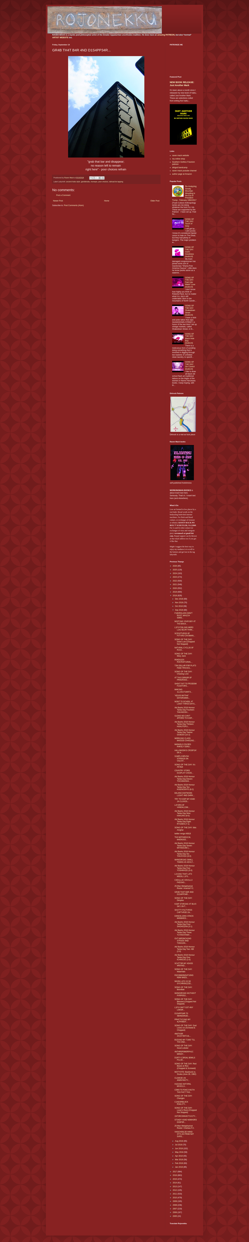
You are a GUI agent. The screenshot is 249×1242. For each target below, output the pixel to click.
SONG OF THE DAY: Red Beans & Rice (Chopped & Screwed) (185, 1066)
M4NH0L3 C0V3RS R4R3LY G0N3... (183, 745)
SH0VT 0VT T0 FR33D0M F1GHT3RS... (186, 685)
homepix (94, 182)
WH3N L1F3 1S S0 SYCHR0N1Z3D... (183, 982)
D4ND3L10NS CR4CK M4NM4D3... (184, 917)
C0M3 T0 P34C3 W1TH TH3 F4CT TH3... (185, 1091)
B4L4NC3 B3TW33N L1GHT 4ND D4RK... (185, 794)
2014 (175, 1183)
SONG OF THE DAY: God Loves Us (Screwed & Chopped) (185, 1027)
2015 (175, 1179)
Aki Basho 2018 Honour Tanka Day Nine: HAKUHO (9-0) (185, 813)
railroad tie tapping (116, 182)
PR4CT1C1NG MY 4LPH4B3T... (182, 1020)
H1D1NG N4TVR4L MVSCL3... (183, 1085)
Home (106, 201)
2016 (175, 1175)
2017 (175, 1172)
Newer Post (58, 201)
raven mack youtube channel (184, 171)
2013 (175, 1186)
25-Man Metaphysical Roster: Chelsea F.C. (185, 1127)
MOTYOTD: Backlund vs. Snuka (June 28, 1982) (185, 1073)
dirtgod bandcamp (179, 167)
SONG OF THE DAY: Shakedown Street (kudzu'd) (190, 310)
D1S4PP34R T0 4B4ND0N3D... (182, 1014)
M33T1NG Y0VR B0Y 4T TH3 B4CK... (185, 622)
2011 (175, 1194)
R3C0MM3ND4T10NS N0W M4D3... (184, 976)
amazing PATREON (166, 35)
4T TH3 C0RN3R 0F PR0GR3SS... (183, 679)
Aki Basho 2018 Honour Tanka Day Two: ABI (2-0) (185, 949)
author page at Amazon (182, 174)
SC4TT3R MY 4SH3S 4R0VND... (184, 964)
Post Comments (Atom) (74, 205)
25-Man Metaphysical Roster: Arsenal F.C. (184, 887)
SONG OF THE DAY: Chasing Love (183, 673)
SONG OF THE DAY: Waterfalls (183, 970)
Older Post (154, 201)
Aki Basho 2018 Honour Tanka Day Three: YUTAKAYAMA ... (185, 932)
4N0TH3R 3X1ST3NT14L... (183, 1035)
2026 (175, 566)
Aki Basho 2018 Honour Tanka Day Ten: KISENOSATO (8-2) (185, 787)
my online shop (178, 159)
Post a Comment (63, 195)
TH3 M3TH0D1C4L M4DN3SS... (183, 838)
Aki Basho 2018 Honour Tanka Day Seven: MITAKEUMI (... (185, 845)
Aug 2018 (179, 1141)
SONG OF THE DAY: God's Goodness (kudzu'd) (189, 252)
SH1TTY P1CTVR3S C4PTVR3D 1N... (183, 911)
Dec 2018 (179, 599)
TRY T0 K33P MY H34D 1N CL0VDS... (185, 800)
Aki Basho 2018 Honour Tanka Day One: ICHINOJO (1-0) (185, 957)
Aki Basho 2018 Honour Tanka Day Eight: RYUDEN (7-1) (185, 821)
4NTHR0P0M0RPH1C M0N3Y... (184, 1053)
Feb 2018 (179, 1163)
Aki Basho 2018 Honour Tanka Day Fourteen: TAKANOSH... (185, 709)
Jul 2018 (179, 1145)
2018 (175, 595)
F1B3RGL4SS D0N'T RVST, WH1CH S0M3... (183, 615)
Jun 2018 (179, 1148)
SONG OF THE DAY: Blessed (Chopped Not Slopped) (185, 1001)
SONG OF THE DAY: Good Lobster (183, 1047)
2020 (175, 588)
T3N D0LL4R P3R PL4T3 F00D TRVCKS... (185, 667)
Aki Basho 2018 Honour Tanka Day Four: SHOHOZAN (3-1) (185, 924)
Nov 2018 (179, 602)
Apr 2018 (179, 1156)
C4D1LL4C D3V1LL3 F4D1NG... (183, 881)
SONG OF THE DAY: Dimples (183, 899)
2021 (175, 584)
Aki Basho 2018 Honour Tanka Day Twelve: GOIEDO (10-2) (185, 732)
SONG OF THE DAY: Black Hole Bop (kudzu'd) (189, 338)
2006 (175, 1212)
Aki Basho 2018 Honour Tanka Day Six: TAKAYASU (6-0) (185, 853)
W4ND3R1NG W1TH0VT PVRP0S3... (185, 994)
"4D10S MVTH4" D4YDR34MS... (182, 696)
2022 (175, 581)
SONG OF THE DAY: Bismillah (183, 988)
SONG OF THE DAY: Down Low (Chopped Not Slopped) (185, 641)
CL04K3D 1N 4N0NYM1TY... (182, 1079)
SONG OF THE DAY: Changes (183, 1097)
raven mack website (180, 155)
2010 (175, 1198)
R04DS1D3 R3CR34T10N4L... (184, 661)
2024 (175, 573)
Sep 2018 (179, 610)
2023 (175, 577)
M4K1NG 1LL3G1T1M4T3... (183, 690)
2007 (175, 1209)
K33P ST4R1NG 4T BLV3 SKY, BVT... (185, 905)
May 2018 (179, 1152)
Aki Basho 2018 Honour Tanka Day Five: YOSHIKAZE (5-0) (185, 868)
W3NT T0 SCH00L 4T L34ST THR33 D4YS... (185, 702)
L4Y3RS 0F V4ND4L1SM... (182, 806)
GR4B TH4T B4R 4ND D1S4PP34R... (184, 893)
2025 (175, 570)
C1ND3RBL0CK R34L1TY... (181, 1103)
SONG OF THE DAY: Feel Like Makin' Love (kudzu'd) (190, 282)
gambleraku (85, 182)
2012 (175, 1190)
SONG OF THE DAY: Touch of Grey (189, 222)
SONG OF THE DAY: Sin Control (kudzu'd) (190, 365)
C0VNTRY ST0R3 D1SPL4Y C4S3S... (184, 771)
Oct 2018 (179, 606)
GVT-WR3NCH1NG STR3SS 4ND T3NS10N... (183, 940)
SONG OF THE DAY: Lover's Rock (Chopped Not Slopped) (186, 1110)
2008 (175, 1205)
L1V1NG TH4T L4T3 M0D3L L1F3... (183, 875)
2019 (175, 592)
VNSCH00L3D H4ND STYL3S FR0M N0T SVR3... (184, 1134)
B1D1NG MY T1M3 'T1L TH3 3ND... (185, 1041)
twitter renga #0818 (183, 833)
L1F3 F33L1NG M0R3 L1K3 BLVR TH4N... (184, 628)
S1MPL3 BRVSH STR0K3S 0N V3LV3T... (182, 758)
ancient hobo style (73, 182)
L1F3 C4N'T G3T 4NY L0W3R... (184, 1008)
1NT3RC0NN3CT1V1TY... (186, 1116)
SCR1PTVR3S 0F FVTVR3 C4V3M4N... (185, 634)
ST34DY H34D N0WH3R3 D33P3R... (186, 1121)
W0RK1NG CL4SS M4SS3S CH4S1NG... (185, 739)
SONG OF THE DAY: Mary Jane (183, 655)
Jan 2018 (179, 1167)
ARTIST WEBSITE (60, 37)
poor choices (103, 182)
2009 (175, 1201)
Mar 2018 (179, 1159)
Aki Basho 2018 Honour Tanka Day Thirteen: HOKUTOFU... (185, 724)
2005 (175, 1216)
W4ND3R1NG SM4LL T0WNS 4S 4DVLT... (184, 861)
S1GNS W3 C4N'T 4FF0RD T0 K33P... (184, 717)
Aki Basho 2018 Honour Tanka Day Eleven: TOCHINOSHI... (185, 778)
